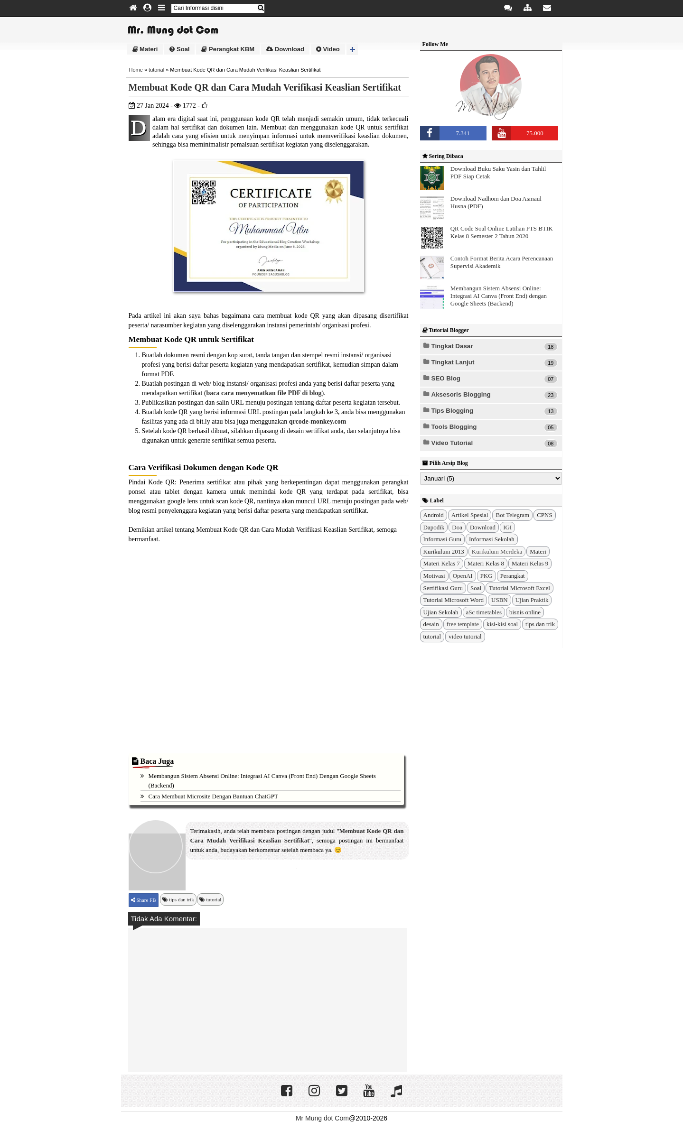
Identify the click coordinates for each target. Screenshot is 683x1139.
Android (433, 515)
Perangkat (512, 575)
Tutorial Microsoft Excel (519, 588)
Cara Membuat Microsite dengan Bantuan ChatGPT (213, 796)
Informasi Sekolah (492, 539)
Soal (179, 49)
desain (431, 624)
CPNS (544, 515)
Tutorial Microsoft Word (453, 599)
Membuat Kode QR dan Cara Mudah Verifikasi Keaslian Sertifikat (265, 87)
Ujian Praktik (532, 599)
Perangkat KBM (227, 49)
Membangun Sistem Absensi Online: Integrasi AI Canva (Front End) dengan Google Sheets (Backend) (498, 296)
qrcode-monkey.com (317, 421)
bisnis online (525, 612)
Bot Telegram (512, 515)
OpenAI (463, 575)
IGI (507, 527)
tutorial (156, 70)
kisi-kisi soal (502, 624)
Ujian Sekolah (440, 612)
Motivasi (434, 575)
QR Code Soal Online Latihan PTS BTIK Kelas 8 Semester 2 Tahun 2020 (501, 232)
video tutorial (465, 636)
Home (136, 70)
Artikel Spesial (469, 515)
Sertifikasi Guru (443, 588)
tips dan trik (181, 899)
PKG (486, 575)
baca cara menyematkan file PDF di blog (264, 393)
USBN (499, 599)
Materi (145, 49)
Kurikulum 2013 (443, 551)
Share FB (145, 900)
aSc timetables (484, 612)
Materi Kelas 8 (486, 563)
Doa (457, 527)
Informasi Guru (442, 539)
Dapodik (434, 527)
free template (463, 624)
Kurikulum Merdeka (497, 551)
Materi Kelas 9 (530, 563)
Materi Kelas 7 (441, 563)
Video (328, 49)
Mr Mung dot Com (322, 1118)
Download (285, 49)
